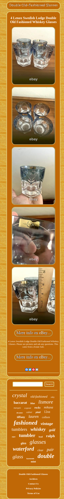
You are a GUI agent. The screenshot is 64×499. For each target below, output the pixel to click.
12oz (47, 412)
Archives (33, 479)
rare (14, 437)
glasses (38, 442)
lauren (34, 416)
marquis (17, 408)
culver (29, 412)
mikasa (48, 407)
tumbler (27, 435)
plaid (38, 412)
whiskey (38, 429)
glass (17, 456)
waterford (23, 449)
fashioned (25, 423)
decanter (20, 413)
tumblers (19, 429)
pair (50, 449)
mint (33, 461)
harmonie (30, 458)
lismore (45, 402)
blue (32, 403)
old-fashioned (39, 396)
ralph (50, 436)
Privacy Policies (33, 488)
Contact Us (33, 483)
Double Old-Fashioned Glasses (33, 474)
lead (41, 436)
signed (27, 408)
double (46, 456)
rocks (37, 407)
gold (52, 430)
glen (23, 443)
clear (40, 450)
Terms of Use (33, 493)
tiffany (21, 417)
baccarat (20, 403)
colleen (46, 417)
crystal (19, 395)
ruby (53, 397)
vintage (47, 423)
